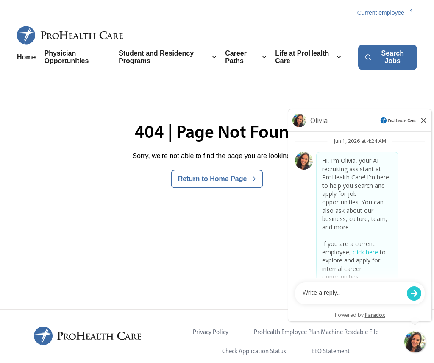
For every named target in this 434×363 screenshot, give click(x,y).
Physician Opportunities (66, 57)
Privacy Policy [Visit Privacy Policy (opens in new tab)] (210, 332)
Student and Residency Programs (168, 57)
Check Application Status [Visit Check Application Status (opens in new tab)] (254, 351)
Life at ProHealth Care (308, 57)
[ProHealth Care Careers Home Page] (70, 35)
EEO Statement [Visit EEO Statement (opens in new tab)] (331, 351)
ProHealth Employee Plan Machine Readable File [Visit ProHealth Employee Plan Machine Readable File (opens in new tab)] (316, 332)
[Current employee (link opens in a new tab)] (387, 12)
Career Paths (246, 57)
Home (26, 57)
